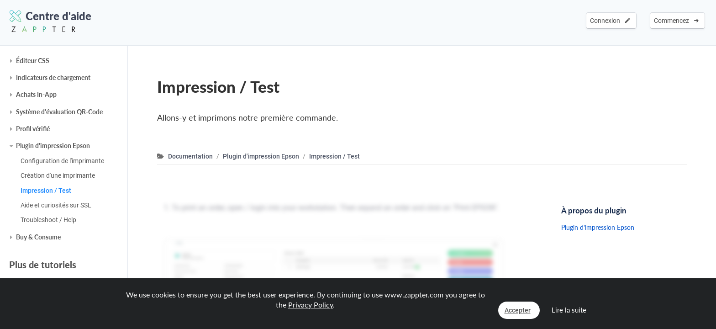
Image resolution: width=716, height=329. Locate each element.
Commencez (676, 20)
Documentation (190, 156)
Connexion (610, 20)
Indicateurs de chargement (53, 77)
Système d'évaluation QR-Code (59, 112)
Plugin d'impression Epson (53, 145)
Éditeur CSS (32, 60)
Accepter (518, 310)
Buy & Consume (38, 237)
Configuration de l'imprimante (62, 160)
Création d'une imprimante (58, 175)
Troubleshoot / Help (48, 219)
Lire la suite (569, 310)
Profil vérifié (33, 129)
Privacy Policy (310, 304)
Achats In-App (36, 94)
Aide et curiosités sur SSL (56, 205)
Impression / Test (46, 190)
